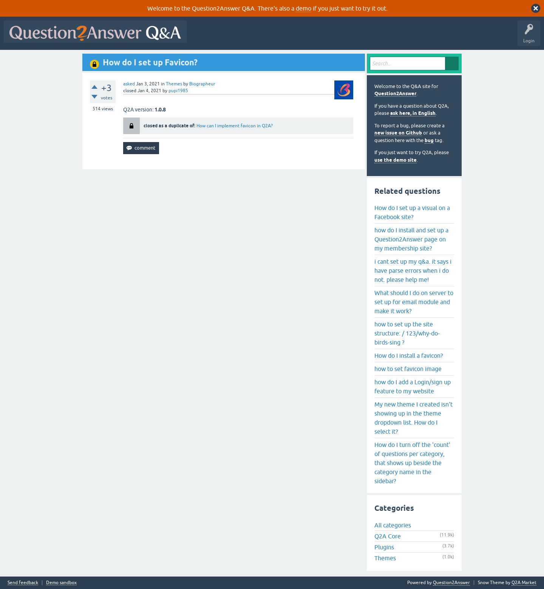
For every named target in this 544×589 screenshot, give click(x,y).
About (423, 37)
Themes (174, 84)
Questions (233, 37)
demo (303, 8)
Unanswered (289, 37)
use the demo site (395, 160)
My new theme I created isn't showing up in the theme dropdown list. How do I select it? (413, 418)
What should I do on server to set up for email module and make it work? (413, 301)
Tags (317, 37)
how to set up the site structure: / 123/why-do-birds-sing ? (407, 333)
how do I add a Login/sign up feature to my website (412, 386)
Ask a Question (373, 37)
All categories (392, 525)
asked (129, 84)
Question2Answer (395, 93)
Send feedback (23, 582)
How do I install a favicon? (408, 355)
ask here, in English (413, 113)
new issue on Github (398, 133)
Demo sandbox (61, 582)
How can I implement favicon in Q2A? (234, 125)
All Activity (203, 37)
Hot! (260, 37)
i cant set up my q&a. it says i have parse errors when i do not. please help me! (412, 270)
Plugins (384, 547)
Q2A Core (387, 536)
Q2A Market (524, 582)
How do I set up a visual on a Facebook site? (412, 212)
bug (429, 140)
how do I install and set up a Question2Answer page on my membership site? (411, 239)
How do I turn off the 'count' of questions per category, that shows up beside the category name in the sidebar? (412, 462)
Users (341, 37)
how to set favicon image (408, 368)
